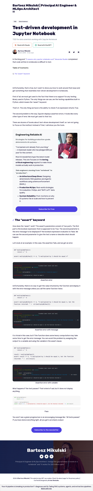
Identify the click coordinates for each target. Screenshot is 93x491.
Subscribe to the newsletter (46, 430)
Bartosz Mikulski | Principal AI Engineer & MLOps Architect (45, 7)
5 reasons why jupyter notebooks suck (41, 59)
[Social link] (40, 457)
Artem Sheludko (53, 481)
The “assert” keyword (22, 74)
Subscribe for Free (46, 209)
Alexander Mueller (65, 59)
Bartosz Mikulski (24, 51)
